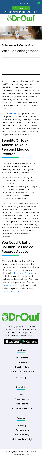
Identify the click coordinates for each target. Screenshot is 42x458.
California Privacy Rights (22, 439)
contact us (7, 285)
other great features (23, 273)
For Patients (22, 357)
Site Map (22, 425)
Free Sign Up (21, 8)
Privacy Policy (22, 434)
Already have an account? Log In (21, 11)
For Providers (22, 362)
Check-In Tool (22, 367)
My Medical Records (22, 408)
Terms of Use (22, 430)
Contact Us (22, 3)
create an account (11, 291)
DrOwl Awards (22, 399)
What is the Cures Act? (22, 371)
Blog (22, 394)
